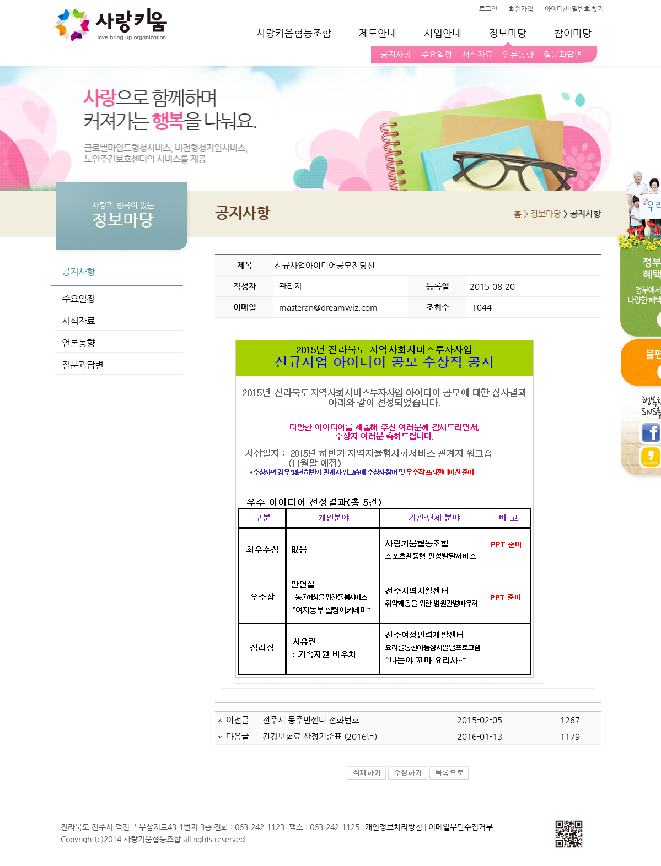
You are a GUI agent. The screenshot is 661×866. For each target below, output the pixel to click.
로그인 (488, 9)
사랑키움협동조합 (293, 33)
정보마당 (507, 33)
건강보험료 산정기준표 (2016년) (319, 736)
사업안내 (442, 33)
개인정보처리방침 (393, 826)
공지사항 (393, 54)
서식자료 (475, 54)
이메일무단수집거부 (460, 826)
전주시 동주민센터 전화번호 (310, 719)
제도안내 (377, 33)
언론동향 (516, 54)
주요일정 (434, 54)
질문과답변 (560, 54)
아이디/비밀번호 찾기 (574, 9)
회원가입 (521, 9)
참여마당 (573, 33)
